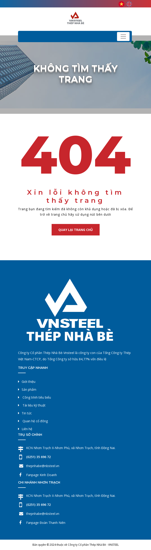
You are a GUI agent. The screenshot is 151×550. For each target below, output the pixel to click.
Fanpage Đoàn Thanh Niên (45, 522)
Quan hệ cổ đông (35, 421)
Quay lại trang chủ (75, 230)
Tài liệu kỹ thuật (34, 405)
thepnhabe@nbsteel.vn (42, 466)
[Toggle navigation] (123, 36)
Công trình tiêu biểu (37, 397)
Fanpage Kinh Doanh (41, 475)
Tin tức (27, 413)
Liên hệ (27, 429)
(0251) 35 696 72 (38, 457)
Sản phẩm (29, 389)
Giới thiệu (28, 381)
